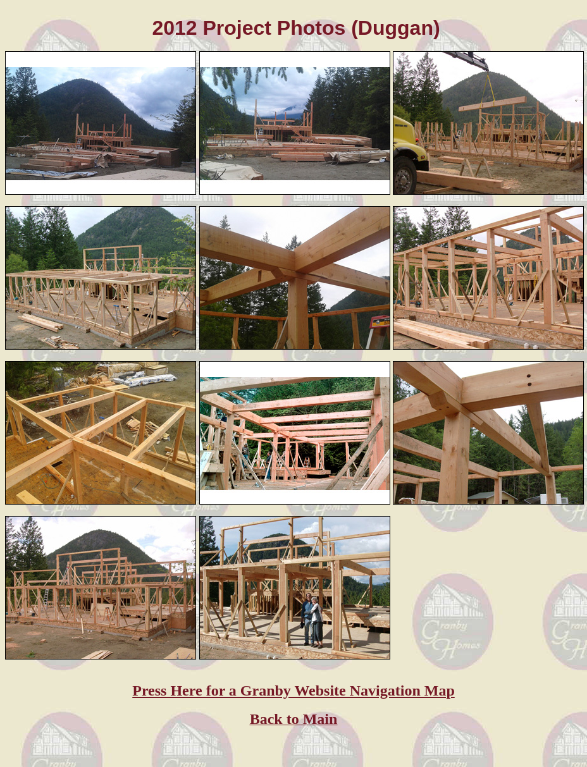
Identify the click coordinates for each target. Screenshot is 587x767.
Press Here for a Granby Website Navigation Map (293, 690)
